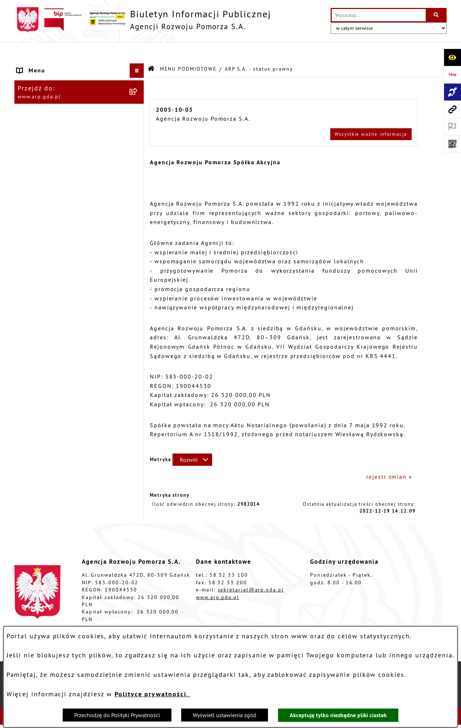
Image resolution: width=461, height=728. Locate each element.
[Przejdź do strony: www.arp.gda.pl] (452, 109)
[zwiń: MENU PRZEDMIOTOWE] (138, 123)
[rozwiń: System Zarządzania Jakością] (138, 274)
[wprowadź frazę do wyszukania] (379, 15)
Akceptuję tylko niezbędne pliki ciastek (338, 715)
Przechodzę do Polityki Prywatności (117, 715)
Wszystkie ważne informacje (371, 115)
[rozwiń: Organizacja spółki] (138, 180)
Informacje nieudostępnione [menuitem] (61, 354)
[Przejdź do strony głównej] (142, 19)
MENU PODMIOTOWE (188, 49)
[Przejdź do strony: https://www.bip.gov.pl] (452, 74)
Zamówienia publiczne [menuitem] (52, 339)
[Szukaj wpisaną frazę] (437, 15)
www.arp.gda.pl (217, 578)
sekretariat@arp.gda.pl (251, 571)
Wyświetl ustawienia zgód (224, 715)
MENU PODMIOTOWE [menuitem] (48, 66)
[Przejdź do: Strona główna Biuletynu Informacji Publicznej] (151, 50)
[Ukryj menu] (137, 52)
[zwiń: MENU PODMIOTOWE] (138, 66)
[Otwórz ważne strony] (452, 126)
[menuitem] (79, 85)
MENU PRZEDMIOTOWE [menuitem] (52, 123)
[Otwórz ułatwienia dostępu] (452, 57)
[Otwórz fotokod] (452, 143)
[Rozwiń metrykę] (192, 440)
